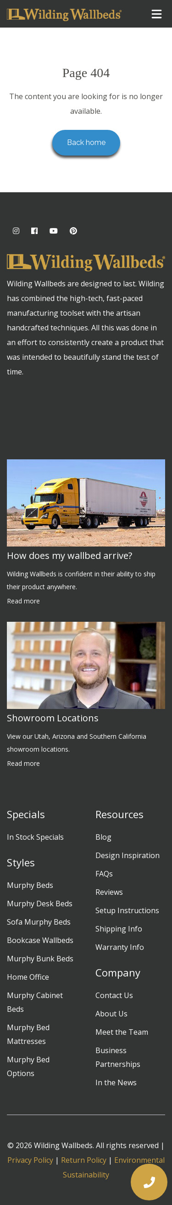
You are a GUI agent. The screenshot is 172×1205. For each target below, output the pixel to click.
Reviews (109, 892)
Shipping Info (118, 929)
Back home (86, 142)
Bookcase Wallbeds (40, 940)
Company (117, 972)
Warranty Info (119, 947)
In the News (116, 1082)
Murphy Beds (30, 885)
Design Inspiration (127, 855)
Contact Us (114, 995)
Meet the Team (121, 1032)
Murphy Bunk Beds (40, 959)
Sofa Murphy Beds (39, 922)
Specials (26, 814)
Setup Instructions (127, 910)
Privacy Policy (30, 1160)
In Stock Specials (35, 837)
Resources (119, 814)
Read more (23, 601)
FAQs (104, 874)
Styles (21, 862)
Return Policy (83, 1160)
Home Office (28, 977)
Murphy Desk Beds (39, 903)
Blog (103, 837)
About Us (111, 1014)
